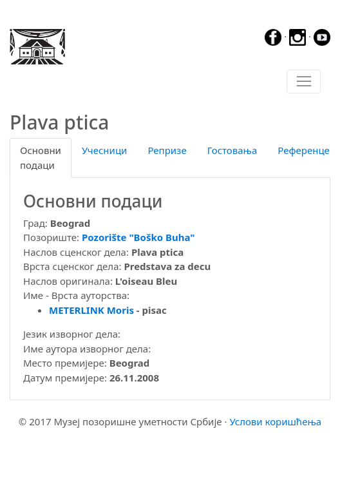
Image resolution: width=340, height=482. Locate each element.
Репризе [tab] (166, 150)
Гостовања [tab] (232, 150)
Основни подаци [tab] (40, 157)
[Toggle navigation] (304, 82)
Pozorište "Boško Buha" (138, 237)
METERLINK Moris (91, 310)
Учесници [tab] (104, 150)
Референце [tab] (304, 150)
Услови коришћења (275, 421)
